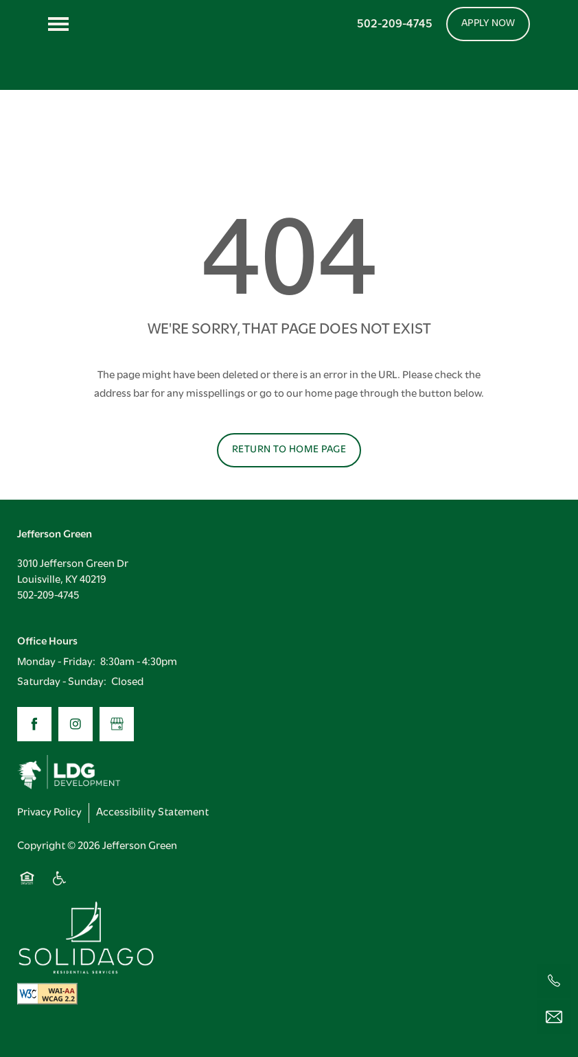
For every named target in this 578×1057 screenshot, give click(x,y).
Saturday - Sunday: (61, 707)
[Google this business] (117, 749)
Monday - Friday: (56, 687)
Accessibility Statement (152, 837)
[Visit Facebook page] (34, 749)
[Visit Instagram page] (75, 749)
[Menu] (58, 24)
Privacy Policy (49, 837)
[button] (488, 24)
